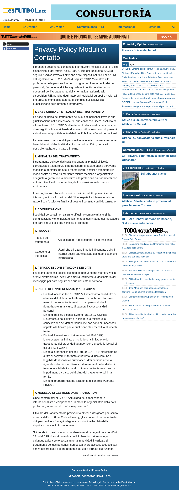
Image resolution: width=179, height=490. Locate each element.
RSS (108, 476)
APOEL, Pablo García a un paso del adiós (142, 85)
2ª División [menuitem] (57, 26)
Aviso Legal (95, 482)
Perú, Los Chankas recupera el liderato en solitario (146, 81)
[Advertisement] (16, 104)
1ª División (130, 114)
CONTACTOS (88, 476)
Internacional (131, 195)
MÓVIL (100, 476)
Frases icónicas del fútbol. (139, 50)
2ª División (130, 132)
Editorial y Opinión (135, 44)
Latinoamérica (132, 213)
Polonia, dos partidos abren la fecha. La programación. (148, 98)
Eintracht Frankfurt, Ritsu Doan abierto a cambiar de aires (150, 73)
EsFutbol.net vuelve (153, 173)
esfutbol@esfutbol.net (124, 482)
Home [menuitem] (6, 26)
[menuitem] (173, 27)
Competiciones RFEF (137, 149)
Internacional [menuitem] (126, 26)
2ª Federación (132, 167)
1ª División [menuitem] (30, 26)
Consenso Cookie (81, 470)
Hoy (125, 64)
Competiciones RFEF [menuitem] (91, 26)
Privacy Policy (99, 470)
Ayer (132, 64)
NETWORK (74, 476)
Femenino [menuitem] (154, 26)
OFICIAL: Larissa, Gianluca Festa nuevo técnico (145, 102)
